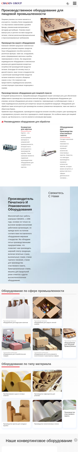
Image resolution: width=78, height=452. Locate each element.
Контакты (58, 419)
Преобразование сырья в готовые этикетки (9, 353)
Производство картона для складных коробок (39, 354)
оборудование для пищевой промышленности (70, 313)
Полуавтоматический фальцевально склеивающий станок (40, 394)
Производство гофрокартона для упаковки (24, 353)
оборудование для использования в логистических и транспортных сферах (55, 318)
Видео (31, 432)
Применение (33, 423)
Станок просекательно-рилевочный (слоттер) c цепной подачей (69, 396)
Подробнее (8, 444)
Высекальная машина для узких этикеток (24, 394)
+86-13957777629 (62, 427)
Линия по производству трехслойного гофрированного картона (8, 395)
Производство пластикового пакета (69, 353)
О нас (31, 426)
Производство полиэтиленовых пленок (55, 353)
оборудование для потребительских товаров (40, 314)
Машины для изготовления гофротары (13, 439)
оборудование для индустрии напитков (9, 314)
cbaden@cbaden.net (63, 423)
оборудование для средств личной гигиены (24, 314)
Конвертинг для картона (27, 128)
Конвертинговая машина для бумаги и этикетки (14, 424)
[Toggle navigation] (74, 2)
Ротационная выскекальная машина (54, 394)
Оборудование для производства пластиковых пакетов (66, 132)
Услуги (31, 429)
